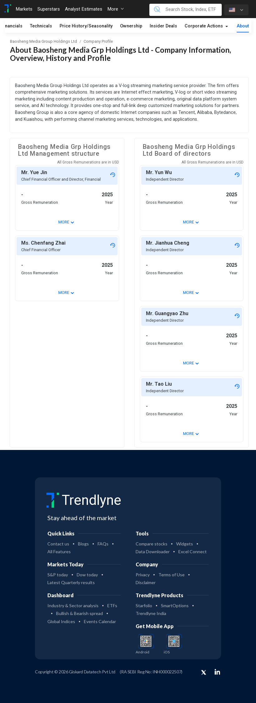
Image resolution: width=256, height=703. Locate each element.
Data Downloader (153, 551)
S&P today (57, 574)
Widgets (184, 543)
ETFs (112, 605)
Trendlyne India (151, 613)
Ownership (131, 26)
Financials (11, 26)
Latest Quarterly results (71, 582)
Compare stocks (151, 543)
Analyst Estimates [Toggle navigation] (83, 9)
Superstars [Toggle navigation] (48, 9)
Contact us (58, 543)
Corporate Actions (204, 26)
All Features (59, 551)
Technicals (41, 26)
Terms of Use (171, 574)
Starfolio (144, 605)
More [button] (115, 9)
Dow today (87, 574)
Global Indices (61, 621)
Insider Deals (163, 26)
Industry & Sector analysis (73, 605)
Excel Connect (192, 551)
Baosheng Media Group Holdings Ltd (43, 41)
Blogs (83, 543)
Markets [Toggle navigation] (24, 9)
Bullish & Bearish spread (79, 613)
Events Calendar (100, 621)
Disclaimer (146, 582)
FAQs (103, 543)
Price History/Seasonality (86, 26)
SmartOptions (175, 605)
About (243, 26)
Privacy (143, 574)
